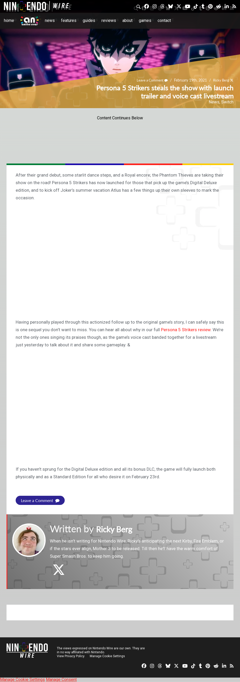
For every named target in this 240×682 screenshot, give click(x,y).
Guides (89, 20)
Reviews (108, 20)
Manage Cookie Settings (108, 656)
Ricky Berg (220, 80)
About (127, 20)
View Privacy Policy (71, 656)
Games (145, 20)
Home (9, 20)
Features (68, 20)
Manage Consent (61, 679)
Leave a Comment (149, 80)
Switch (227, 102)
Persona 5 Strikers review (186, 329)
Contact (164, 20)
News (50, 20)
